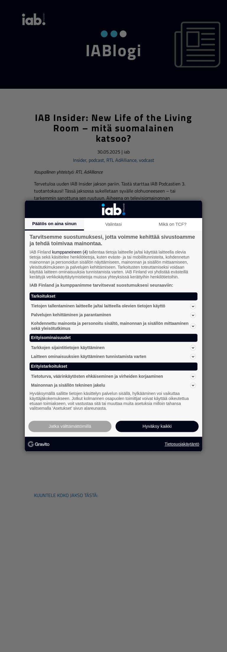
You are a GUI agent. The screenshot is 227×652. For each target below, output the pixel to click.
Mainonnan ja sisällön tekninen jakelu (113, 385)
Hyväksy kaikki (156, 426)
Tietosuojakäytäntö (182, 444)
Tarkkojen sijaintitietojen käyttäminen (113, 348)
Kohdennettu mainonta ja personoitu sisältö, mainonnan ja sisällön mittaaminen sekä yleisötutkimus (113, 326)
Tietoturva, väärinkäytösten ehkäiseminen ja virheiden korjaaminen (113, 376)
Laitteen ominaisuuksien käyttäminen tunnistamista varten (113, 357)
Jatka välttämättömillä (69, 426)
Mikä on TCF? (173, 224)
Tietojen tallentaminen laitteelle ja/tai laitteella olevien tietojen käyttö (113, 306)
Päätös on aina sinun (54, 223)
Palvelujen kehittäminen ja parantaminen (113, 315)
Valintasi (113, 224)
